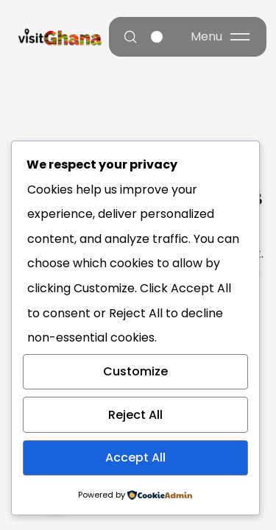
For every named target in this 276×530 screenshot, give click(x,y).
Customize (135, 371)
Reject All (135, 414)
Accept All (135, 457)
